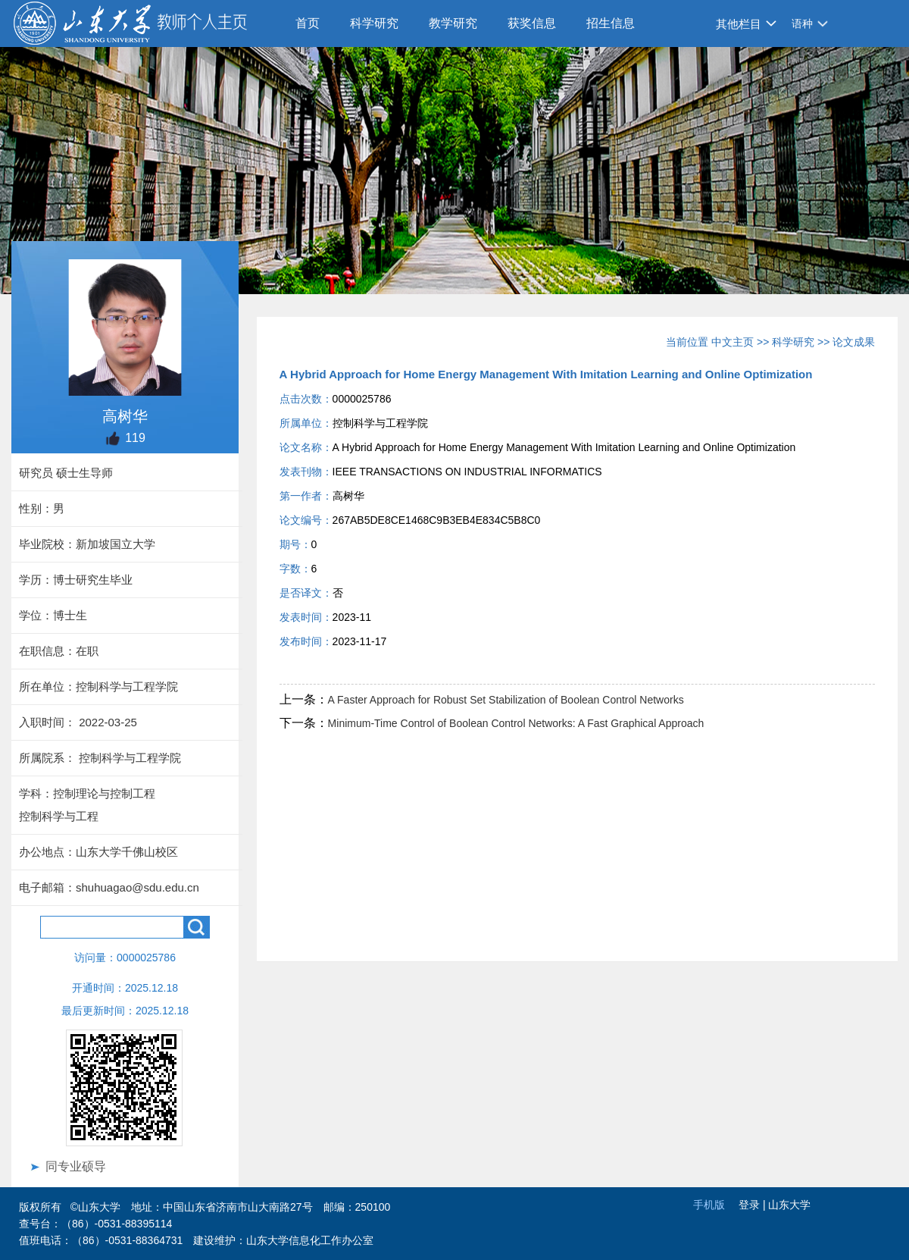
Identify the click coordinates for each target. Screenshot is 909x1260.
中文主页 (732, 342)
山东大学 (789, 1205)
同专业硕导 (75, 1166)
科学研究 (374, 23)
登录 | (753, 1205)
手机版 (709, 1205)
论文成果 (853, 342)
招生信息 (610, 23)
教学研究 (453, 23)
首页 (307, 23)
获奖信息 (532, 23)
